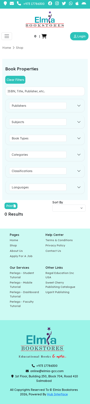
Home (6, 48)
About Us (16, 251)
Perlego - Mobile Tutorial (21, 285)
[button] (44, 36)
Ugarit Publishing (57, 292)
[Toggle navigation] (7, 36)
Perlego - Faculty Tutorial (22, 304)
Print (11, 206)
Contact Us (53, 251)
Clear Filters (15, 80)
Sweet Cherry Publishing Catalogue (60, 285)
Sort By (57, 202)
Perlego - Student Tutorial (22, 275)
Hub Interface (57, 394)
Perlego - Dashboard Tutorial (24, 294)
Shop (19, 48)
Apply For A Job (21, 256)
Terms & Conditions (59, 240)
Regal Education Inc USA (59, 275)
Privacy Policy (55, 245)
